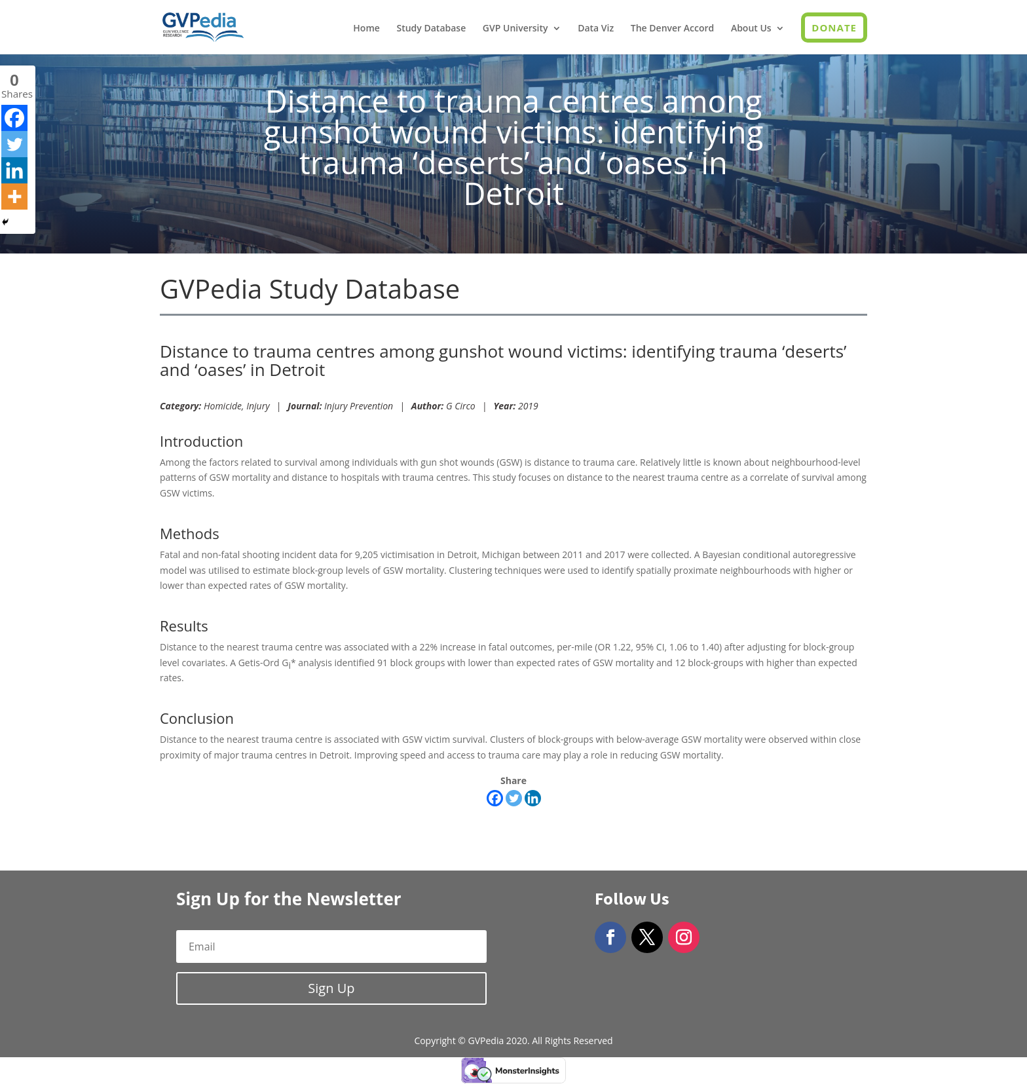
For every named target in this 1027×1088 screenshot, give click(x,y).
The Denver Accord (672, 29)
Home (366, 29)
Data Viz (596, 29)
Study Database (431, 29)
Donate (834, 27)
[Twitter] (514, 798)
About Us (751, 29)
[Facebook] (495, 798)
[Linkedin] (533, 798)
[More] (14, 196)
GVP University (515, 29)
